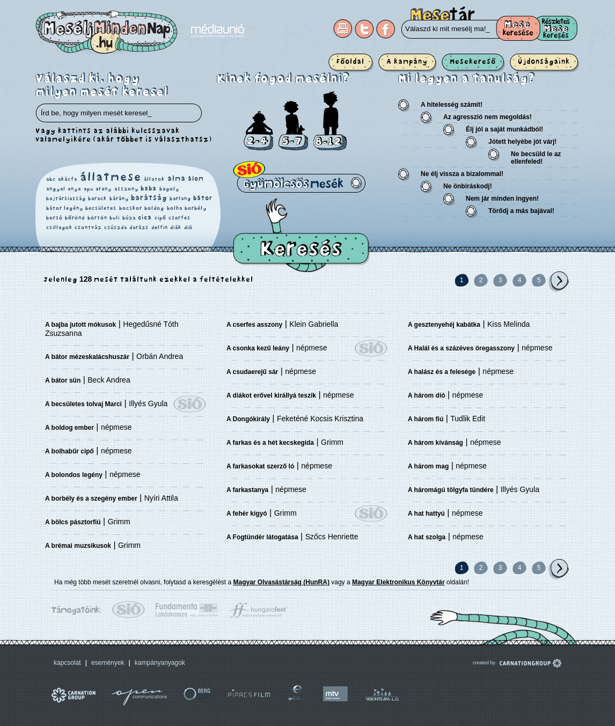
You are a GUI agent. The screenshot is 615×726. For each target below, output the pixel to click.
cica (145, 217)
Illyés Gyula (148, 403)
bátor (203, 198)
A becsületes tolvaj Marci (83, 404)
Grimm (119, 521)
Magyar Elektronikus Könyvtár (398, 582)
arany (104, 189)
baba (149, 188)
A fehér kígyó (246, 513)
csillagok (59, 227)
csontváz (88, 227)
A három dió (426, 395)
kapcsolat (67, 662)
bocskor (130, 208)
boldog (154, 208)
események (107, 662)
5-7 (293, 125)
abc (51, 179)
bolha (174, 208)
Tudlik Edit (467, 418)
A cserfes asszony (254, 324)
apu (88, 189)
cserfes (180, 218)
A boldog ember (69, 427)
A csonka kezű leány (257, 348)
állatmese (111, 177)
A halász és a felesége (441, 372)
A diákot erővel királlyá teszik (271, 395)
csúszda (115, 227)
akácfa (67, 179)
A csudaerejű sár (252, 372)
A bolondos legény (73, 475)
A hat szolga (426, 537)
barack (97, 198)
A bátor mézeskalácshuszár (87, 357)
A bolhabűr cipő (69, 451)
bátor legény (64, 208)
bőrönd (75, 218)
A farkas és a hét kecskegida (270, 442)
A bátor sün (62, 380)
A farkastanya (247, 490)
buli (114, 218)
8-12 (330, 120)
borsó (54, 218)
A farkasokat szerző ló (260, 466)
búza (129, 218)
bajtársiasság (66, 198)
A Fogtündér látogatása (262, 537)
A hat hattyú (426, 513)
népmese (116, 427)
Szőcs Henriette (331, 536)
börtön (97, 218)
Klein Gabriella (313, 324)
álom (196, 178)
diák (175, 227)
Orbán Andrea (159, 356)
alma (176, 178)
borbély (196, 208)
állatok (154, 179)
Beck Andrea (108, 380)
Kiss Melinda (508, 324)
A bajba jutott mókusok (80, 324)
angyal (55, 189)
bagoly (169, 189)
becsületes (100, 208)
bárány (119, 198)
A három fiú (425, 419)
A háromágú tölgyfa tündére (451, 490)
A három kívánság (435, 442)
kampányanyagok (160, 662)
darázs (139, 227)
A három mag (428, 466)
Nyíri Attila (161, 498)
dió (188, 227)
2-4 (258, 130)
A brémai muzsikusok (78, 545)
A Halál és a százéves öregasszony (461, 348)
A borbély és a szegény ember (91, 498)
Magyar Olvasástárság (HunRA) (281, 582)
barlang (180, 198)
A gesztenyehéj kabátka (444, 324)
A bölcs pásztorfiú (73, 522)
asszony (126, 189)
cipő (160, 218)
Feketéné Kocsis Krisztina (320, 418)
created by (503, 662)
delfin (159, 227)
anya (74, 189)
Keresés (301, 235)
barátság (149, 198)
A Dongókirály (248, 419)
